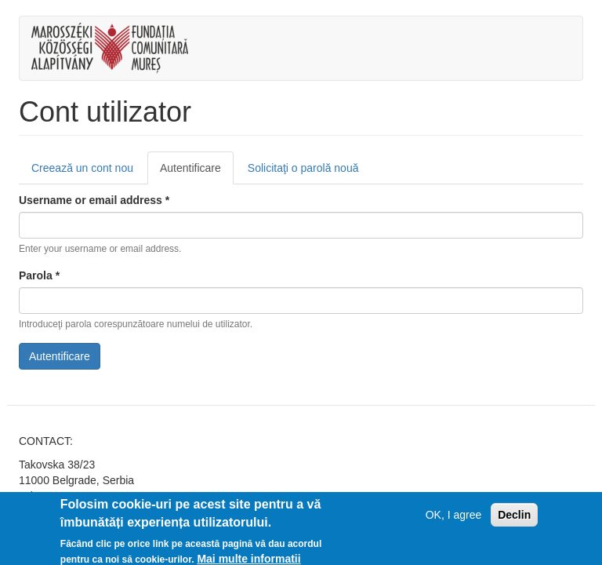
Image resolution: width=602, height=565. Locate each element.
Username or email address (94, 200)
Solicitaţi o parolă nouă (303, 168)
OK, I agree (454, 518)
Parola (39, 275)
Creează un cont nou (82, 168)
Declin (514, 518)
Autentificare (197, 172)
